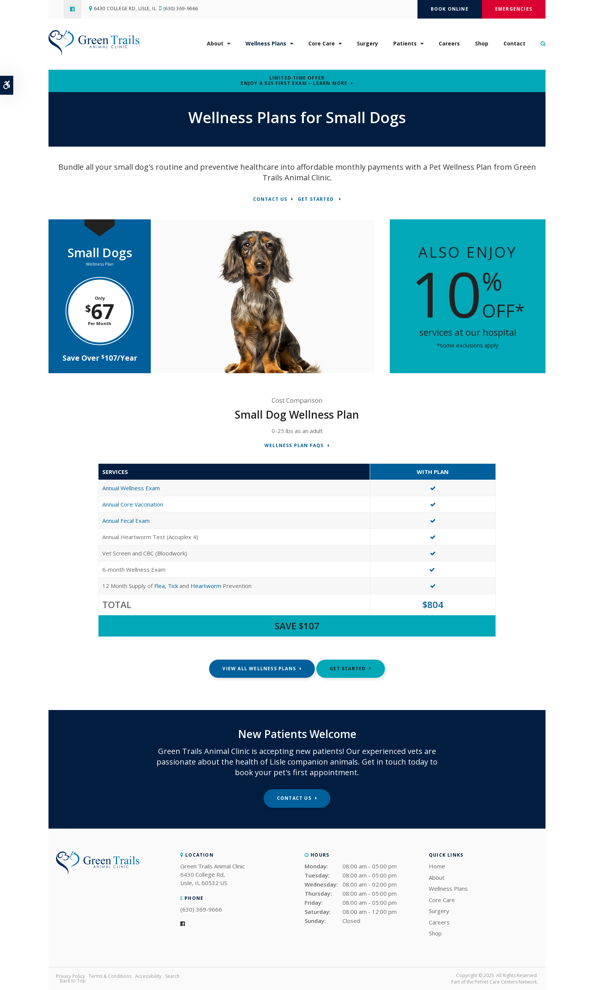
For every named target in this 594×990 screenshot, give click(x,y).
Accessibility (148, 976)
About (215, 46)
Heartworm (206, 586)
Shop (481, 46)
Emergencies (513, 9)
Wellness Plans (265, 46)
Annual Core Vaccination (132, 504)
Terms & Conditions (110, 976)
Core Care (321, 46)
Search (172, 976)
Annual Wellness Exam (131, 488)
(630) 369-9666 (184, 9)
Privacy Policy (70, 976)
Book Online (450, 9)
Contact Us (270, 199)
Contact (514, 46)
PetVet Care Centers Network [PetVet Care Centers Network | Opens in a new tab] (506, 982)
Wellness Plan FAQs (294, 446)
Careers (449, 46)
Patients (405, 46)
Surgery (367, 46)
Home (437, 866)
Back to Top (73, 980)
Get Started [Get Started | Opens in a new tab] (316, 199)
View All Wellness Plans (259, 668)
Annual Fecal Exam (126, 520)
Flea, (161, 586)
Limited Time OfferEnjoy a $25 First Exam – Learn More (294, 81)
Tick (173, 586)
